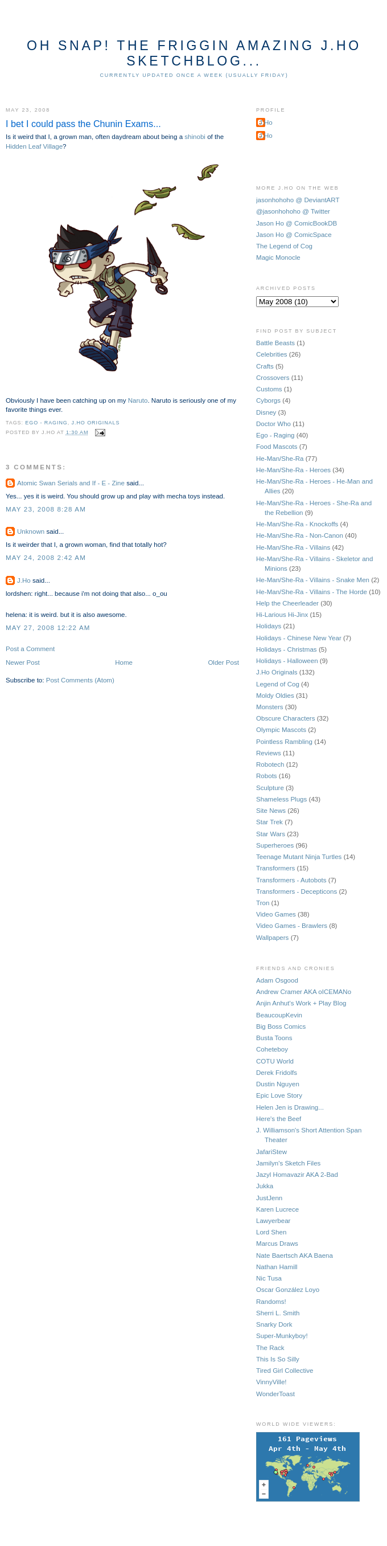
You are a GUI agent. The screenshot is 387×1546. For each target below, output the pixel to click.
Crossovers (272, 377)
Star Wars (270, 834)
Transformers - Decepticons (296, 891)
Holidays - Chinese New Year (298, 638)
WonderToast (275, 1393)
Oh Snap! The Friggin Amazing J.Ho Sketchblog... (194, 53)
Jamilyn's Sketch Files (288, 1163)
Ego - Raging (46, 423)
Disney (266, 412)
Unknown (30, 531)
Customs (269, 389)
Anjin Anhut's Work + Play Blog (301, 1003)
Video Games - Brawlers (291, 925)
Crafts (265, 366)
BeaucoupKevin (279, 1015)
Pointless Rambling (284, 741)
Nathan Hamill (277, 1266)
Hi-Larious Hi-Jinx (282, 614)
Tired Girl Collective (284, 1370)
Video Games (276, 914)
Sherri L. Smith (277, 1313)
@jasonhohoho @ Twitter (293, 211)
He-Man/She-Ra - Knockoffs (297, 524)
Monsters (269, 707)
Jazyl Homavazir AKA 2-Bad (297, 1174)
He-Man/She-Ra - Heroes (293, 470)
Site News (271, 810)
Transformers (275, 868)
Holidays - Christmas (286, 649)
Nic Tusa (269, 1278)
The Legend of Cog (284, 246)
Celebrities (271, 354)
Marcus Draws (277, 1243)
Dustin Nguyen (277, 1084)
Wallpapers (272, 937)
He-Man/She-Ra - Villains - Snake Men (312, 579)
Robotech (270, 764)
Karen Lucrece (277, 1209)
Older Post (223, 662)
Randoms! (271, 1301)
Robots (266, 775)
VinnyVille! (271, 1382)
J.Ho (24, 580)
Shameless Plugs (281, 799)
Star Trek (269, 822)
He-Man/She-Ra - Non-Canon (299, 535)
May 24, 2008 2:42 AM (46, 557)
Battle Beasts (275, 343)
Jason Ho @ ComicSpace (294, 234)
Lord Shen (271, 1232)
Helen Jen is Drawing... (290, 1107)
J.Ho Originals (96, 423)
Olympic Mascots (281, 729)
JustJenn (269, 1198)
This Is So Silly (277, 1359)
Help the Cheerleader (287, 603)
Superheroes (275, 845)
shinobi (194, 136)
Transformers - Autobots (291, 880)
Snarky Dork (274, 1324)
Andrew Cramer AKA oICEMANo (303, 991)
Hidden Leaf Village (34, 146)
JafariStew (271, 1151)
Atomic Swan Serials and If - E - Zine (71, 483)
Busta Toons (274, 1037)
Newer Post (23, 662)
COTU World (275, 1061)
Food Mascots (277, 446)
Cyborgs (268, 400)
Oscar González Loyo (287, 1289)
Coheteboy (272, 1049)
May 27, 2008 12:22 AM (48, 627)
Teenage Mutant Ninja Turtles (298, 856)
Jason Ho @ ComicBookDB (296, 223)
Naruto (138, 400)
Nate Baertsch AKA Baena (294, 1255)
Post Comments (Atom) (80, 680)
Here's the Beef (278, 1118)
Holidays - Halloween (287, 660)
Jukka (264, 1186)
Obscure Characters (285, 718)
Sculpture (270, 787)
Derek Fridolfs (276, 1072)
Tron (262, 902)
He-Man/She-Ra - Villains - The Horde (311, 591)
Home (124, 662)
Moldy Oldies (275, 695)
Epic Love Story (279, 1095)
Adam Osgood (277, 980)
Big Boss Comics (281, 1026)
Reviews (268, 753)
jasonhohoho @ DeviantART (298, 200)
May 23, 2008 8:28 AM (46, 509)
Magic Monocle (278, 257)
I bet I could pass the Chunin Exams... (83, 123)
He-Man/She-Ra (280, 458)
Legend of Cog (277, 684)
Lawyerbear (273, 1220)
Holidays (268, 626)
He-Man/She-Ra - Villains (293, 547)
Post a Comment (30, 648)
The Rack (270, 1347)
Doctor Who (273, 423)
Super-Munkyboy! (282, 1335)
